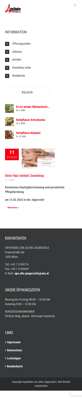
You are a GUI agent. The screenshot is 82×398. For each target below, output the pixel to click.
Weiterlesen (12, 207)
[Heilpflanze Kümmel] (9, 132)
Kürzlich (27, 92)
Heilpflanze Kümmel (28, 133)
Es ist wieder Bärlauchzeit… (33, 106)
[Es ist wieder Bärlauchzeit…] (9, 106)
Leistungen (14, 358)
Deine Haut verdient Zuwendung (24, 175)
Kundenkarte (15, 366)
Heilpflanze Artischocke (30, 120)
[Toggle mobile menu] (75, 5)
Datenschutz (14, 350)
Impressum (13, 342)
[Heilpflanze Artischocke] (9, 119)
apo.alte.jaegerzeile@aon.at (32, 273)
